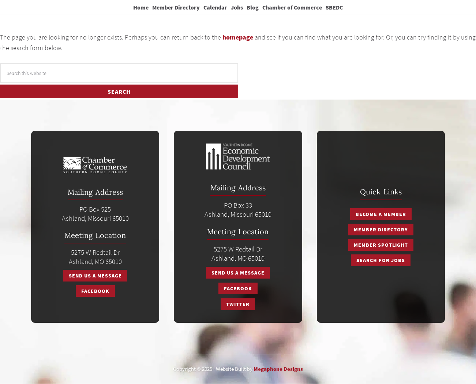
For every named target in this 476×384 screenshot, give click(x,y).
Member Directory (381, 229)
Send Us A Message (95, 275)
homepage (237, 37)
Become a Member (381, 214)
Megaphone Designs (278, 368)
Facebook (95, 291)
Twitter (238, 304)
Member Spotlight (381, 245)
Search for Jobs (380, 260)
